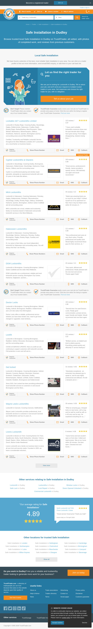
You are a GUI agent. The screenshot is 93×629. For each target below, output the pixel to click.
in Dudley (17, 485)
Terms (47, 597)
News (32, 597)
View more (46, 465)
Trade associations (51, 590)
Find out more (65, 113)
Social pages (64, 597)
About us (33, 590)
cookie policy (66, 617)
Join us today (78, 572)
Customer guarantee (82, 597)
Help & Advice (34, 593)
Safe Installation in (17, 543)
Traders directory (51, 593)
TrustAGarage (26, 618)
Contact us (64, 593)
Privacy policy (80, 590)
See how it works (15, 597)
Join (60, 3)
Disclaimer (79, 593)
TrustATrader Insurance (44, 618)
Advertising (64, 590)
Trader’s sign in (84, 7)
